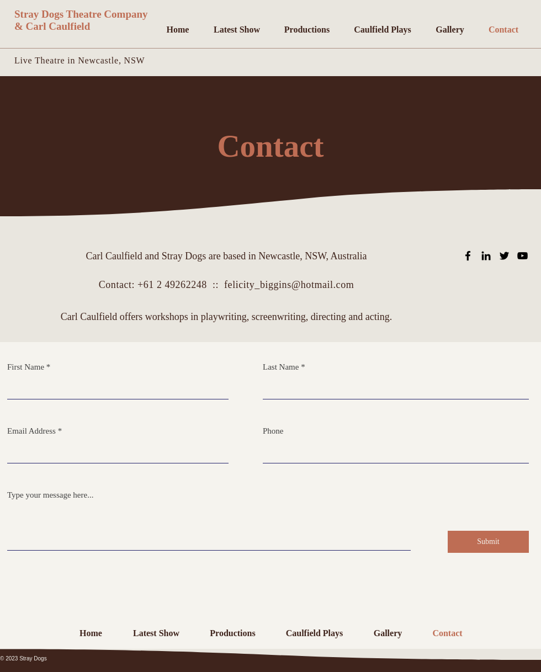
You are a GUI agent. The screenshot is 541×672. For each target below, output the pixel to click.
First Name (25, 367)
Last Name (281, 367)
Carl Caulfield (58, 26)
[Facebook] (468, 255)
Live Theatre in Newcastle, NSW (79, 60)
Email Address (31, 431)
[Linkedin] (486, 255)
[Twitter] (504, 255)
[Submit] (488, 542)
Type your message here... (50, 495)
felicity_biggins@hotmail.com (289, 284)
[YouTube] (522, 255)
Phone (273, 431)
